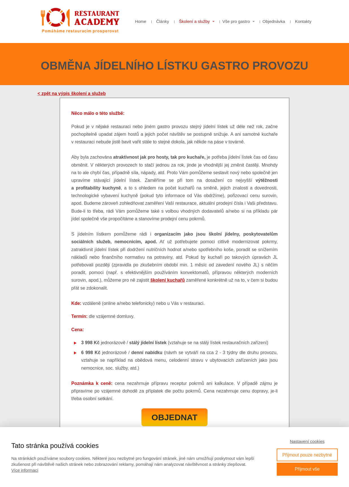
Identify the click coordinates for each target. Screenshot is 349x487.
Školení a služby (194, 21)
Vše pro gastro (236, 21)
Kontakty (303, 21)
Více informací (24, 470)
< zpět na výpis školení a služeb (72, 93)
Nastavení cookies (307, 441)
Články (162, 21)
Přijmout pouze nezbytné (307, 454)
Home (140, 21)
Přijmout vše (307, 469)
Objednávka (274, 21)
